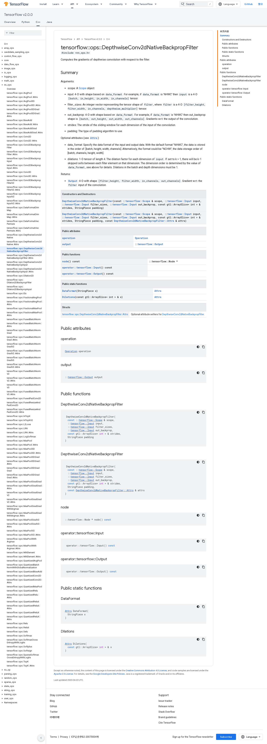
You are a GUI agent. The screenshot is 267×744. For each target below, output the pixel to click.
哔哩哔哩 (54, 717)
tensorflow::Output (150, 244)
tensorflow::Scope (137, 201)
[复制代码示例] (203, 347)
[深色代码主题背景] (198, 347)
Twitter (54, 711)
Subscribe (226, 736)
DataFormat (69, 290)
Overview (9, 22)
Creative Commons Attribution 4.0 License (146, 670)
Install (43, 4)
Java (49, 22)
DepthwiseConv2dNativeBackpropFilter (87, 201)
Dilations (68, 297)
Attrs (93, 138)
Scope (82, 88)
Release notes (166, 706)
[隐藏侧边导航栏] (41, 737)
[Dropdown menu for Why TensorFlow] (157, 4)
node (65, 261)
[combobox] (196, 4)
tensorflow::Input (179, 201)
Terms (53, 736)
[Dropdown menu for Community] (127, 4)
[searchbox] (23, 33)
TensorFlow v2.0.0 (18, 15)
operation (68, 238)
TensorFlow (66, 39)
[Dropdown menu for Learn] (63, 4)
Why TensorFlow (143, 4)
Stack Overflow (167, 711)
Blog (52, 701)
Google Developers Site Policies (109, 674)
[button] (22, 48)
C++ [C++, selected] (38, 22)
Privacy (64, 736)
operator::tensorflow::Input (81, 267)
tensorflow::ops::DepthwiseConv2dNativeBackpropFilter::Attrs (95, 314)
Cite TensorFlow (167, 722)
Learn (56, 4)
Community (116, 4)
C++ (108, 39)
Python (26, 22)
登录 (260, 4)
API (78, 39)
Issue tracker (165, 701)
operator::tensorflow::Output (82, 273)
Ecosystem (91, 4)
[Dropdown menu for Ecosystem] (102, 4)
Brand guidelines (167, 717)
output (66, 244)
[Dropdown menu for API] (78, 4)
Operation (141, 238)
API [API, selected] (72, 4)
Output (72, 181)
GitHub (248, 4)
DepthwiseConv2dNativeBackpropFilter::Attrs (144, 220)
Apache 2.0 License (63, 674)
